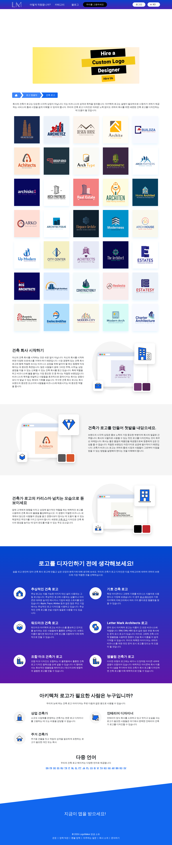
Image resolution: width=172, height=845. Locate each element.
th (101, 768)
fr (51, 768)
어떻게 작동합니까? (40, 4)
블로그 (75, 4)
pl (87, 768)
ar (113, 768)
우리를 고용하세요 (95, 4)
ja (83, 768)
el (76, 768)
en (47, 768)
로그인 (139, 4)
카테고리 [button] (59, 4)
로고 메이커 (145, 597)
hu (109, 768)
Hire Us (108, 78)
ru (61, 768)
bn (117, 768)
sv (125, 768)
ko (153, 4)
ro (121, 768)
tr (65, 768)
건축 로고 (50, 95)
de (54, 768)
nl (72, 768)
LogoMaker (85, 834)
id (95, 768)
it (69, 768)
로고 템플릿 (31, 95)
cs (91, 768)
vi (98, 768)
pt (79, 768)
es (58, 768)
